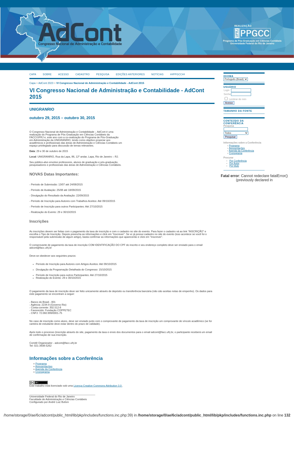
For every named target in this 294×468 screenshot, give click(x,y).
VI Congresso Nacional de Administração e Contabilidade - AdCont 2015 (100, 83)
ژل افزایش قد (38, 105)
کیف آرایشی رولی (30, 105)
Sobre (47, 74)
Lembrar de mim (237, 99)
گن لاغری (32, 105)
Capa (32, 74)
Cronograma (235, 153)
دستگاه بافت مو (35, 105)
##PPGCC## (177, 74)
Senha (227, 94)
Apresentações (237, 148)
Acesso (63, 74)
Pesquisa (102, 74)
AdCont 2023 (45, 83)
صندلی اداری (33, 105)
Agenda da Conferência (241, 150)
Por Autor (234, 163)
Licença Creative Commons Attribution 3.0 (98, 385)
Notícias (157, 74)
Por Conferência (238, 161)
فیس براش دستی (31, 105)
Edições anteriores (130, 74)
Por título (234, 166)
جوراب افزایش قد (36, 105)
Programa (234, 145)
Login (226, 90)
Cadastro (82, 74)
